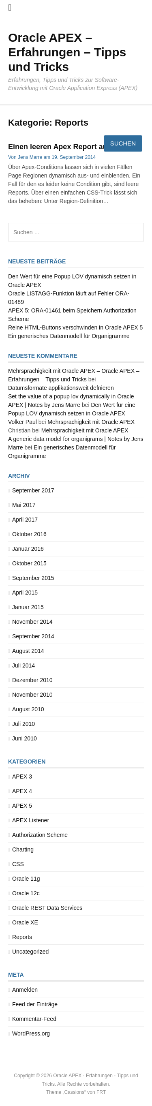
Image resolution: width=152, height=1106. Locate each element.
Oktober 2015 (29, 563)
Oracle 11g (26, 878)
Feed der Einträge (35, 1004)
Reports (22, 937)
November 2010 (32, 694)
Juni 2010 (24, 738)
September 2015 (33, 578)
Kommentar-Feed (34, 1019)
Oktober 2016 (29, 534)
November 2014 (32, 621)
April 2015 (25, 592)
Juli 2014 (23, 665)
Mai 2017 (24, 505)
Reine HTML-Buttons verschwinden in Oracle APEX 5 (75, 327)
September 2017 (33, 490)
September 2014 (33, 636)
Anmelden (25, 989)
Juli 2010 (23, 724)
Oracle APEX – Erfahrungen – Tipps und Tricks (67, 52)
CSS (18, 864)
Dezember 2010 (32, 680)
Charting (23, 849)
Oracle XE (25, 922)
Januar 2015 (28, 607)
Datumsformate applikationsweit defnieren (61, 388)
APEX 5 (22, 805)
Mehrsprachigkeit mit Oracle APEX (91, 422)
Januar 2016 (28, 549)
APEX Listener (30, 820)
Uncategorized (30, 951)
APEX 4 (22, 791)
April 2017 (25, 519)
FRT (101, 1092)
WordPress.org (31, 1033)
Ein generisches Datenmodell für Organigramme (69, 336)
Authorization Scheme (40, 835)
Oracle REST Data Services (47, 908)
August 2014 (28, 651)
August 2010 (28, 709)
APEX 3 (22, 776)
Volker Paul (22, 422)
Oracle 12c (26, 893)
